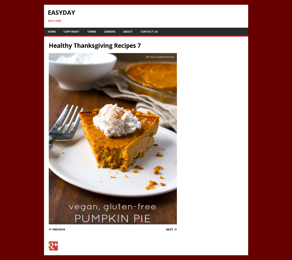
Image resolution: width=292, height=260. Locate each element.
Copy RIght (71, 31)
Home (52, 31)
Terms (91, 31)
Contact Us (149, 31)
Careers (109, 31)
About (128, 31)
